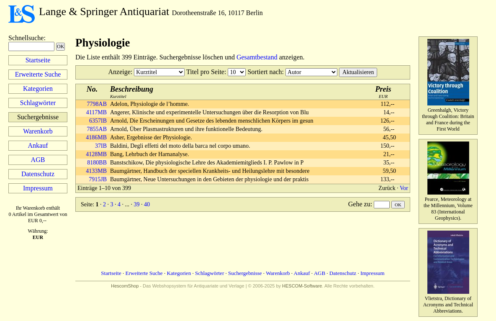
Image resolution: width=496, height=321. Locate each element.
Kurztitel (131, 92)
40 (147, 204)
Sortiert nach (264, 71)
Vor (404, 188)
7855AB (97, 129)
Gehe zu (359, 204)
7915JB (98, 179)
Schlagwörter (38, 102)
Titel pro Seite (205, 71)
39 (136, 204)
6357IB (98, 121)
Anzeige (119, 71)
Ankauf (38, 145)
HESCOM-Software (302, 285)
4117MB (96, 112)
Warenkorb (38, 131)
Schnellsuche (26, 37)
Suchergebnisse (245, 273)
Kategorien (38, 88)
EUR (383, 92)
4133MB (96, 171)
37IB (101, 146)
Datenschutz (37, 173)
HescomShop (125, 285)
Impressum (38, 188)
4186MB (96, 137)
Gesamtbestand (257, 57)
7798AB (97, 104)
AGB (38, 159)
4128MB (96, 154)
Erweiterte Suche (38, 74)
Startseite (38, 60)
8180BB (97, 162)
